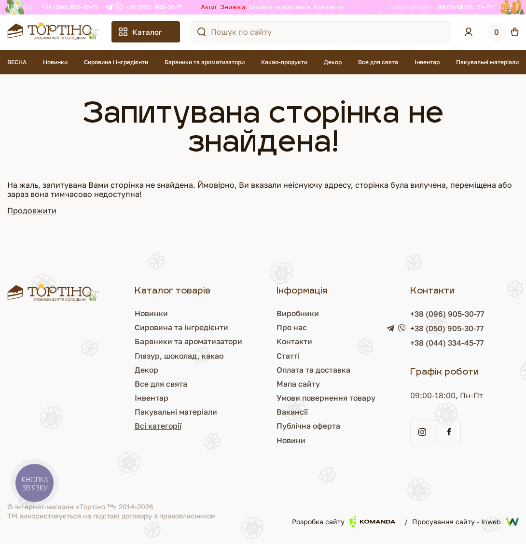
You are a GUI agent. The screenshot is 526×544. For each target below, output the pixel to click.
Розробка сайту (343, 522)
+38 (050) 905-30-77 (153, 7)
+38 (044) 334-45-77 (447, 343)
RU (28, 7)
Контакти (329, 7)
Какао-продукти (284, 62)
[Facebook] (517, 7)
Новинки (55, 62)
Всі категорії (156, 426)
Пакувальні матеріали (487, 62)
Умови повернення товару (326, 398)
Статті (287, 356)
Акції (209, 7)
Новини (290, 440)
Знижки (233, 7)
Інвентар (427, 62)
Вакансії (291, 412)
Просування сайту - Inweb (465, 521)
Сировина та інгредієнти (180, 327)
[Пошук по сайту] (201, 32)
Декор (333, 62)
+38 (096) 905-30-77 (70, 7)
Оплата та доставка (279, 7)
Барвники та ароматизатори (205, 62)
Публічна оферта (308, 426)
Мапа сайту (297, 384)
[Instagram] (507, 7)
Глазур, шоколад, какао (178, 356)
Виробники (297, 313)
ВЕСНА (17, 62)
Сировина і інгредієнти (116, 62)
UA (12, 7)
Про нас (291, 327)
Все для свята (378, 62)
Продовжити (31, 210)
